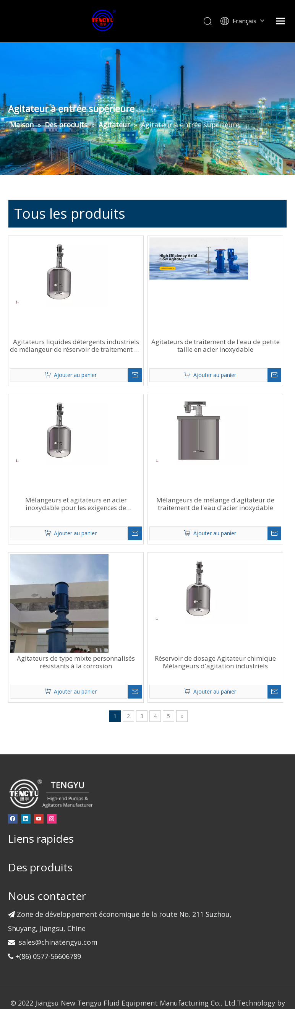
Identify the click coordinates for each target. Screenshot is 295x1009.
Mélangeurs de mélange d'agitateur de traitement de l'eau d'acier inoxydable (236, 465)
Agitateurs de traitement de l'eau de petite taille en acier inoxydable (236, 310)
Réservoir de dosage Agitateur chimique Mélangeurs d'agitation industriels (235, 619)
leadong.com (134, 984)
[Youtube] (50, 772)
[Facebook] (24, 772)
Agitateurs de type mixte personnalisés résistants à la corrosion (129, 619)
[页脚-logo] (61, 747)
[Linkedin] (37, 772)
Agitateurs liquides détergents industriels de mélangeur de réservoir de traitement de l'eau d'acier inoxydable (129, 310)
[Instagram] (63, 772)
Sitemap (168, 984)
